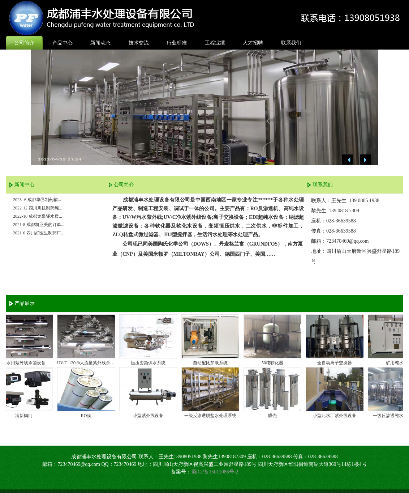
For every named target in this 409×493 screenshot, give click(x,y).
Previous (347, 159)
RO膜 (88, 415)
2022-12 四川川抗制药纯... (37, 208)
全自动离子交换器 (336, 362)
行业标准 (177, 43)
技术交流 (139, 43)
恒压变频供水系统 (150, 362)
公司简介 (24, 43)
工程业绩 (215, 43)
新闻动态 (100, 43)
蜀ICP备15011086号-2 (214, 472)
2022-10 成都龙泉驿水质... (37, 216)
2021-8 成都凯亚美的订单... (38, 224)
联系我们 (291, 43)
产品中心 (62, 43)
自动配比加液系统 (212, 362)
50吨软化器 (274, 362)
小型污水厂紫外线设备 (336, 415)
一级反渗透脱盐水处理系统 (212, 415)
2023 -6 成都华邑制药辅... (37, 199)
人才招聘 (253, 43)
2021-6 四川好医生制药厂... (38, 232)
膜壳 (274, 415)
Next (365, 159)
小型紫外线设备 (150, 415)
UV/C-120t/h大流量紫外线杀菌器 (88, 362)
